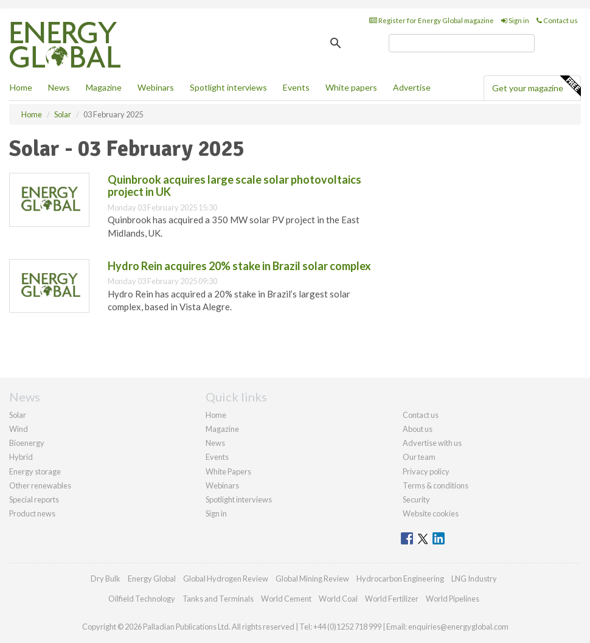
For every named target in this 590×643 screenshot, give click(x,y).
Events (296, 87)
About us (417, 429)
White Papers (228, 471)
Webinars (155, 87)
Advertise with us (432, 443)
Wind (18, 429)
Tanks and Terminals (218, 598)
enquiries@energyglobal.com (458, 626)
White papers (351, 87)
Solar (17, 415)
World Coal (338, 598)
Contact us (557, 20)
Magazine (104, 87)
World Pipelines (452, 598)
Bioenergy (26, 443)
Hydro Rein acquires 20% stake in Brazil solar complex (239, 266)
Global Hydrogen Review (225, 578)
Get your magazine (536, 86)
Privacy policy (426, 471)
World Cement (286, 598)
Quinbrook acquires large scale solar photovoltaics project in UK (234, 185)
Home (21, 87)
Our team (419, 457)
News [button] (59, 87)
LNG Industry (474, 578)
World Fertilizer (391, 598)
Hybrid (21, 457)
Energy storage (35, 471)
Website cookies (431, 513)
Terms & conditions (435, 485)
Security (416, 499)
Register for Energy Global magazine (431, 20)
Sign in (515, 20)
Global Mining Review (312, 578)
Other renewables (40, 485)
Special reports (34, 499)
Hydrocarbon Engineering (400, 578)
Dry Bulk (105, 578)
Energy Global (152, 578)
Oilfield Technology (141, 598)
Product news (32, 513)
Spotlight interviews (228, 87)
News (215, 443)
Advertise (412, 87)
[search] (462, 43)
